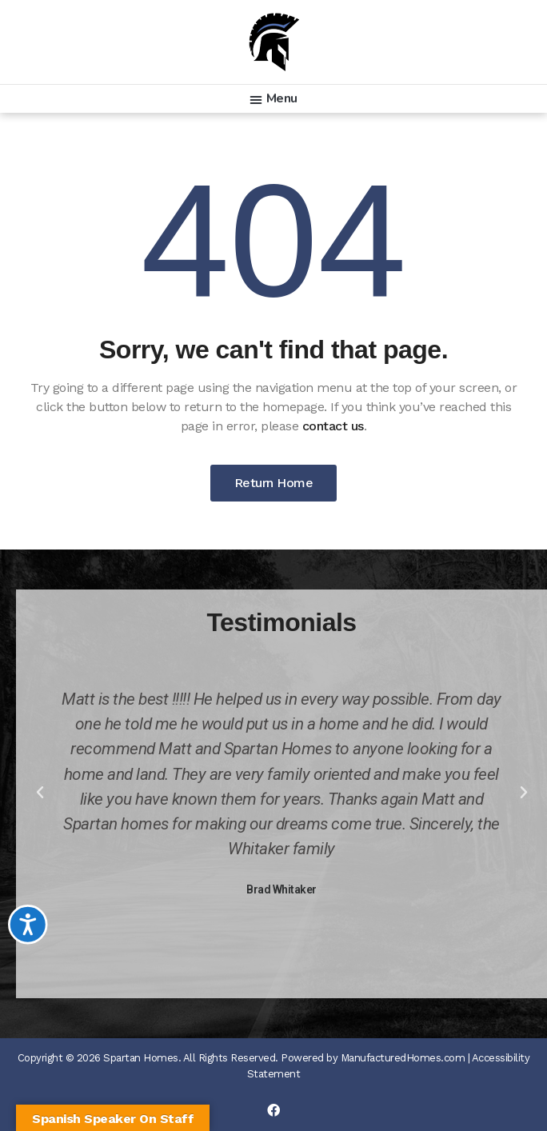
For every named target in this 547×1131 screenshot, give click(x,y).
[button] (273, 99)
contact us (333, 426)
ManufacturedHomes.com (403, 1058)
